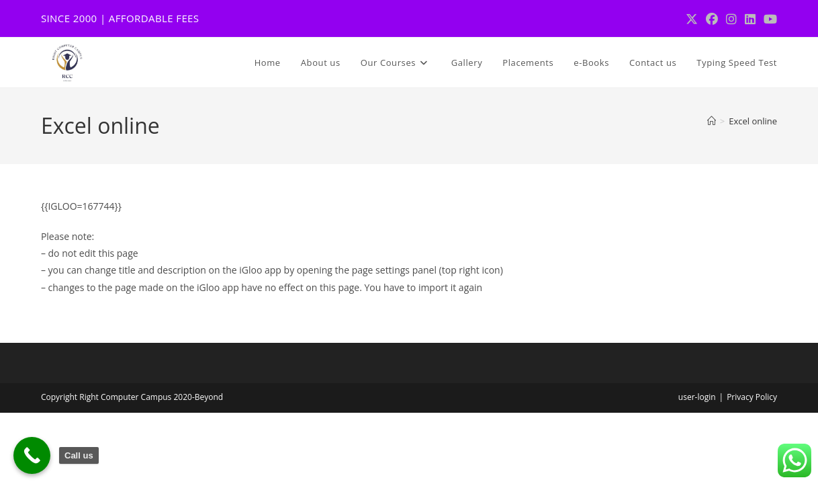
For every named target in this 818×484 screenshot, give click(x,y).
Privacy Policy (752, 397)
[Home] (711, 121)
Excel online (753, 121)
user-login (697, 397)
